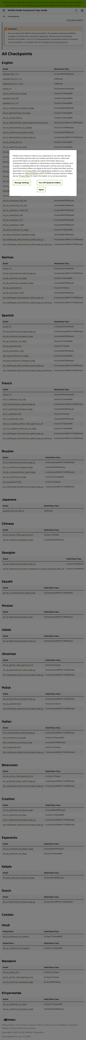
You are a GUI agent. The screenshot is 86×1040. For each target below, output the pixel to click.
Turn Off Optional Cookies (50, 182)
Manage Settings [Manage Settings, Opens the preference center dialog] (21, 182)
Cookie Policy (46, 171)
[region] (43, 173)
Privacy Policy (31, 171)
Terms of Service (31, 173)
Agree (41, 189)
